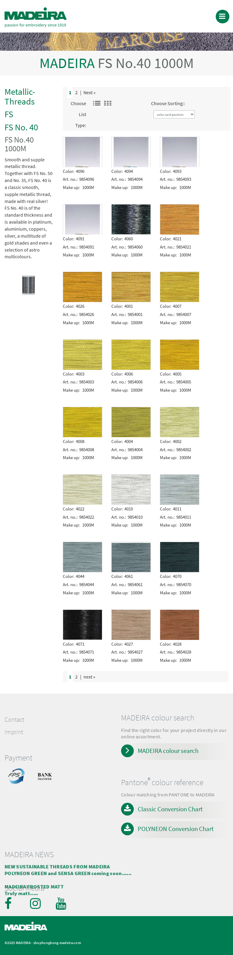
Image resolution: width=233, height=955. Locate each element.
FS (9, 114)
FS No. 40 (21, 127)
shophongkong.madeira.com (57, 942)
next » (89, 677)
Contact (14, 719)
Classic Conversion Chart (170, 809)
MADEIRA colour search (168, 751)
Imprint (14, 732)
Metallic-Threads (20, 96)
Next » (89, 92)
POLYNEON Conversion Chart (176, 829)
